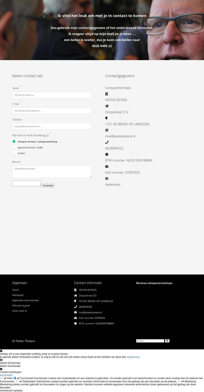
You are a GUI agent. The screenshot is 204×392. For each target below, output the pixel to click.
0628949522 (85, 306)
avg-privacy (133, 356)
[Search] (167, 341)
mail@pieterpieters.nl (90, 312)
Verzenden (51, 187)
